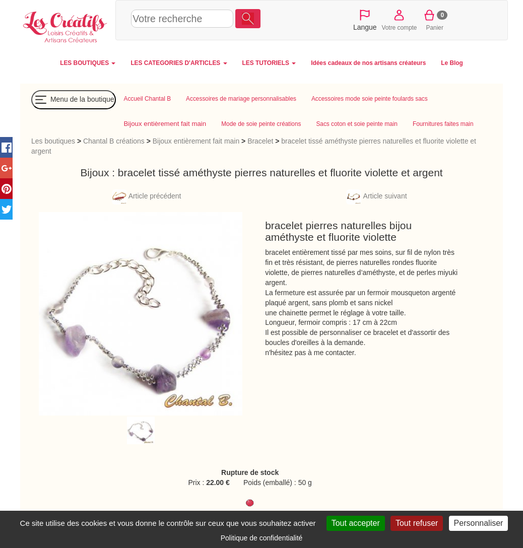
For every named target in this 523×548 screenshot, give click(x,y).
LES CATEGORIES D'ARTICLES (178, 62)
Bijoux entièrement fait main (196, 141)
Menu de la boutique (73, 99)
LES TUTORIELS (269, 62)
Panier (434, 19)
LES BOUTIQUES (87, 62)
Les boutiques (53, 141)
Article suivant (376, 196)
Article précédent (146, 196)
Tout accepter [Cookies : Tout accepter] (356, 523)
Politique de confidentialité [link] (262, 538)
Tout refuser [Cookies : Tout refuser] (417, 523)
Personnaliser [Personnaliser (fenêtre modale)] (478, 523)
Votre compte (399, 19)
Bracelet (260, 141)
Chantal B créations (114, 141)
